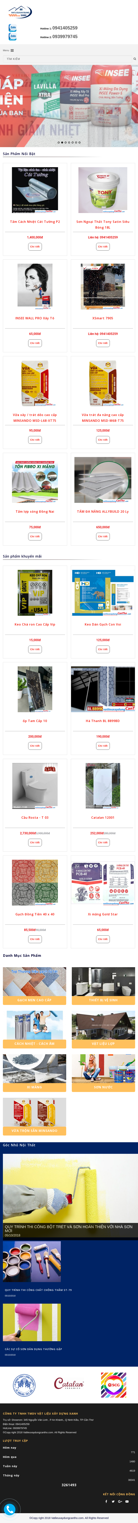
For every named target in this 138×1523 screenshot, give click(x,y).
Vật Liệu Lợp (103, 1044)
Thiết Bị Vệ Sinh (103, 1000)
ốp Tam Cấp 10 (35, 721)
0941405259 (65, 27)
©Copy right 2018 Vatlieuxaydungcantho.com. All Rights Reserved (68, 1518)
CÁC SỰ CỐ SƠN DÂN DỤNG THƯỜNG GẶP (33, 1349)
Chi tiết (35, 246)
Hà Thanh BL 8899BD (103, 721)
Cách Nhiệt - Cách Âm (34, 1044)
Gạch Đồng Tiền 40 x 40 (34, 914)
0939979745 (65, 36)
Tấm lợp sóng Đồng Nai (35, 511)
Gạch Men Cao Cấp (34, 1000)
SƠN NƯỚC (103, 1087)
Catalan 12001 (103, 817)
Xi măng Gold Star (103, 914)
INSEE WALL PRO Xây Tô (34, 318)
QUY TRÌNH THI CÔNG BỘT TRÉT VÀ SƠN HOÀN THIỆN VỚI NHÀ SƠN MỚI (68, 1229)
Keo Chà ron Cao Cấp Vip (35, 624)
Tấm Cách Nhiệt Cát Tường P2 (35, 222)
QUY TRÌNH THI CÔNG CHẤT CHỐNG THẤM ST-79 (38, 1290)
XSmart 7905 (102, 318)
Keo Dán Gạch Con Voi (103, 624)
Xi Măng (34, 1087)
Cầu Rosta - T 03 (35, 817)
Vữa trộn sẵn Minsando (35, 1131)
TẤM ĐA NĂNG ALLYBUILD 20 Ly (103, 511)
